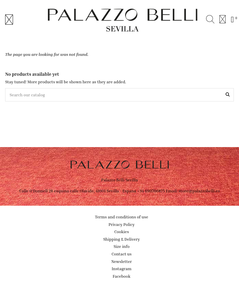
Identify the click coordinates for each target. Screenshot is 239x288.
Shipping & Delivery (121, 239)
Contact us (121, 253)
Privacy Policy (121, 224)
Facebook (122, 276)
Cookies (121, 231)
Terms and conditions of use (121, 216)
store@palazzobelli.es (199, 190)
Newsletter (121, 261)
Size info (121, 246)
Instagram (122, 268)
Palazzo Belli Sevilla (119, 179)
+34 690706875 (151, 190)
